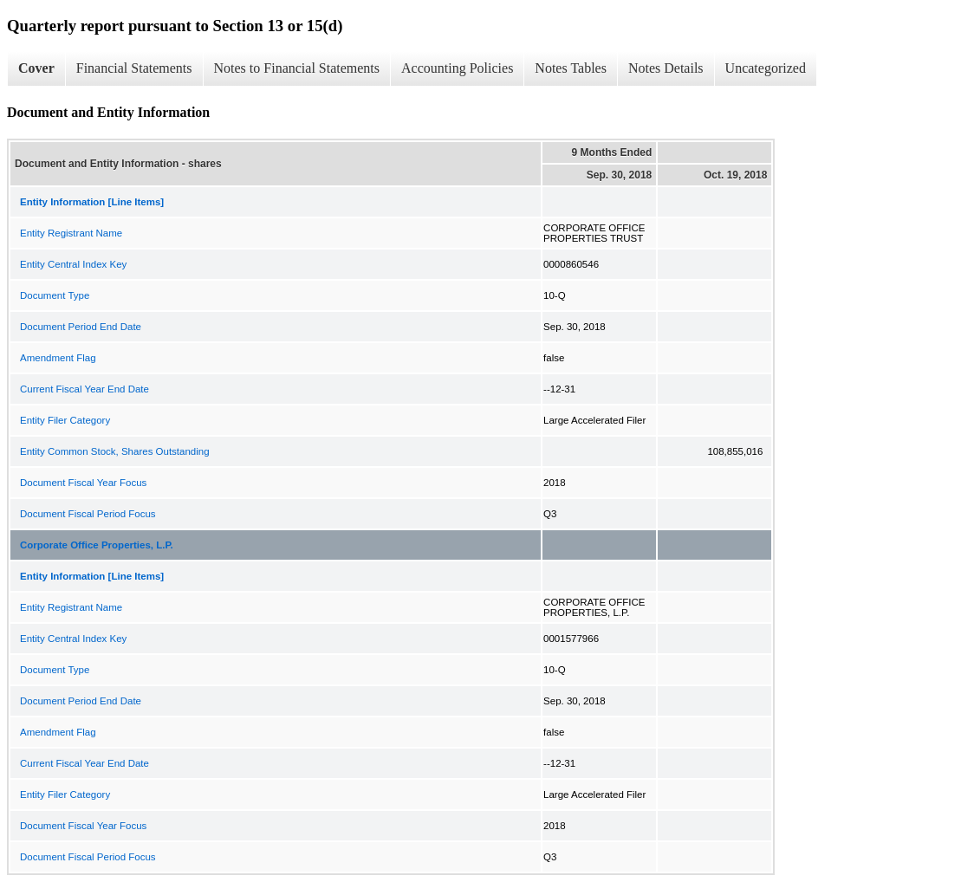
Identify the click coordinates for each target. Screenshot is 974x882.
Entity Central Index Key (73, 264)
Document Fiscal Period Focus (88, 514)
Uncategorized (765, 68)
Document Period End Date (80, 326)
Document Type (54, 295)
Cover (36, 68)
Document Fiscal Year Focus (83, 482)
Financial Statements (134, 68)
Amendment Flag (58, 358)
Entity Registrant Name (71, 233)
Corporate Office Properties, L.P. (96, 545)
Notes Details (666, 68)
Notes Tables (571, 68)
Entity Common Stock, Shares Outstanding (115, 451)
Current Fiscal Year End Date (84, 389)
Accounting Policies (457, 68)
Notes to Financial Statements (297, 68)
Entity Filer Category (65, 420)
